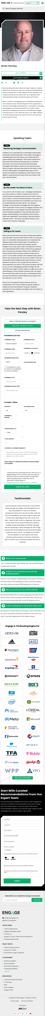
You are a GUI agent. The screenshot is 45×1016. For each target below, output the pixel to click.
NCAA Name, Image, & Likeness (14, 953)
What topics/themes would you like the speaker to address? (19, 865)
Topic (7, 145)
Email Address (8, 830)
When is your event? (9, 841)
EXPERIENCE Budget (10, 416)
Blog (5, 985)
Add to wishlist (29, 73)
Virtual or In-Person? (9, 847)
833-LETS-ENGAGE (10, 920)
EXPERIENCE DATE (29, 340)
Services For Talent (10, 950)
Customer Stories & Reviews (13, 979)
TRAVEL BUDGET (10, 429)
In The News (8, 982)
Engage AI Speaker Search (12, 931)
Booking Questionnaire (11, 939)
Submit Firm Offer (22, 487)
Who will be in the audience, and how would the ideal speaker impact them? (21, 871)
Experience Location (31, 348)
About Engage (8, 987)
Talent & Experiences (11, 929)
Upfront (7, 406)
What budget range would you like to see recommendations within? (21, 854)
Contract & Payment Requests (15, 448)
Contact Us (8, 934)
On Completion (29, 406)
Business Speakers (10, 961)
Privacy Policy (15, 1001)
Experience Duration (11, 358)
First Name (7, 819)
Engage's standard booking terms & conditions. (22, 482)
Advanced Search (17, 3)
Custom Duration (30, 362)
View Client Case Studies (22, 778)
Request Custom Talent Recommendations (18, 936)
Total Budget (9, 439)
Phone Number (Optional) (11, 835)
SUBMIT (17, 881)
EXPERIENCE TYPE (10, 340)
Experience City (10, 377)
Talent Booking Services (11, 947)
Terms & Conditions (27, 1001)
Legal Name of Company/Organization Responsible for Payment (23, 462)
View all (6, 971)
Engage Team (8, 990)
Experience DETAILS (11, 386)
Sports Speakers (9, 963)
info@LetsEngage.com (11, 918)
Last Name (7, 825)
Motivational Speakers (11, 966)
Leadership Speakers (11, 969)
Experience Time (10, 349)
